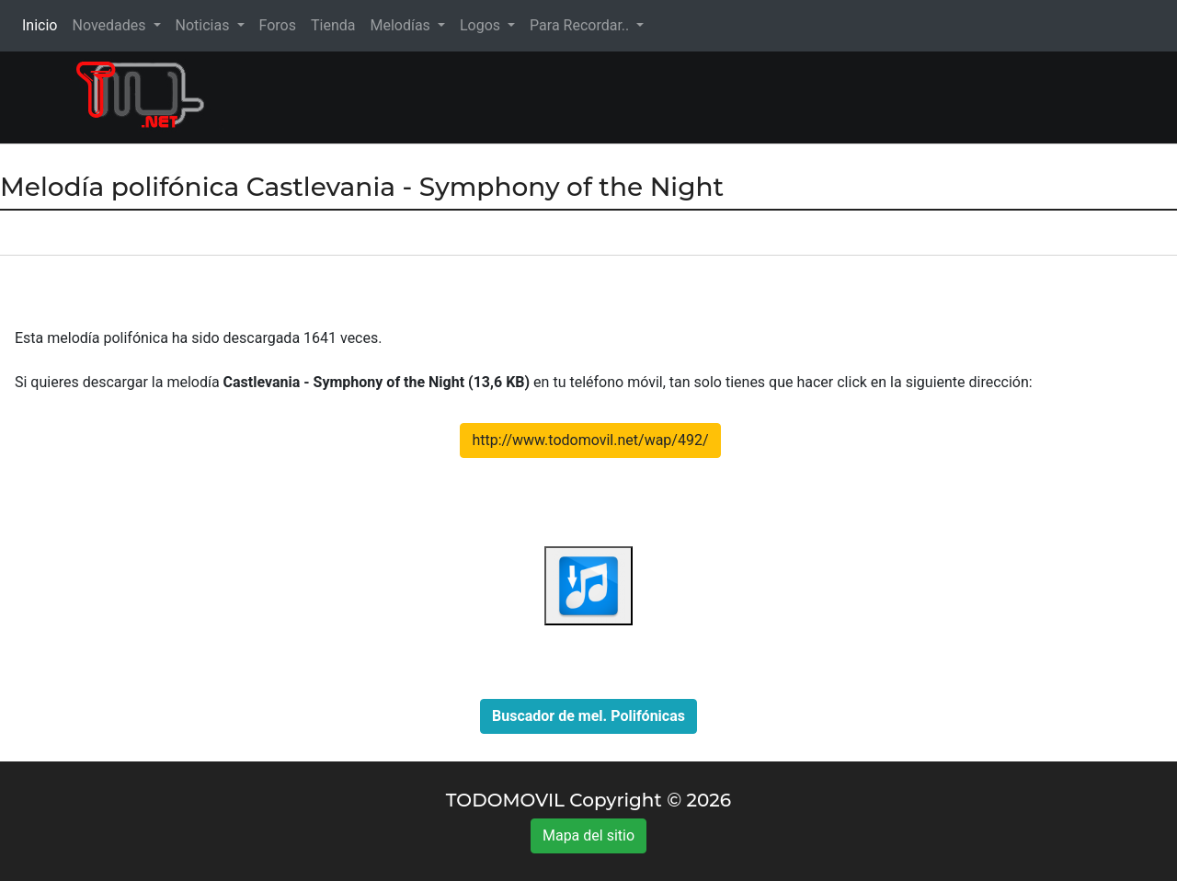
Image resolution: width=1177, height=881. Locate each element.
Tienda (333, 25)
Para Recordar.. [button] (581, 25)
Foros (277, 25)
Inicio (43, 24)
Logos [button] (482, 25)
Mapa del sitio (588, 835)
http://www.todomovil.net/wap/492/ (590, 440)
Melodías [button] (401, 25)
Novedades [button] (110, 25)
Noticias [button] (205, 25)
